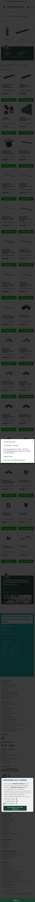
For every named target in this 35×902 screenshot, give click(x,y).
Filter (15, 900)
